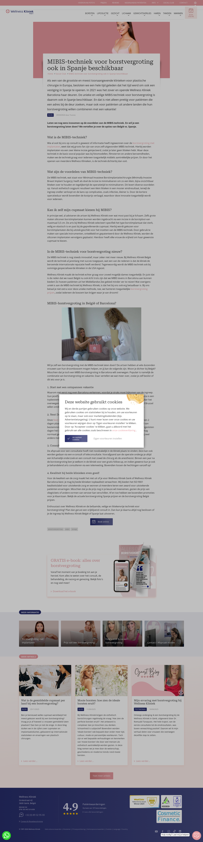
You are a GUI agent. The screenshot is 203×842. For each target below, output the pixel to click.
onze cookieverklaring (124, 430)
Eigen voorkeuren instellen (108, 438)
